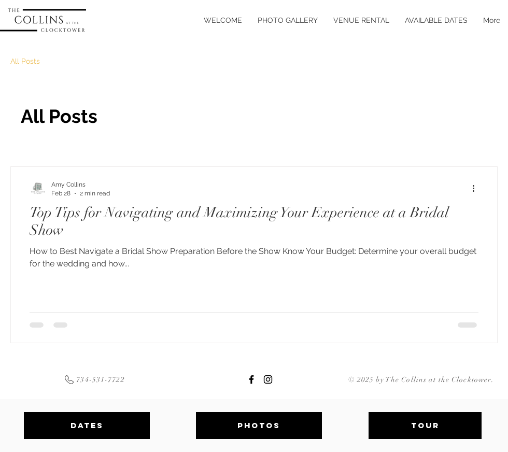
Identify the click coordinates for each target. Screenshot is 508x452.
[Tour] (425, 425)
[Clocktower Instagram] (268, 379)
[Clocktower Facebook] (251, 379)
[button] (361, 20)
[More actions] (477, 188)
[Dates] (87, 425)
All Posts (25, 61)
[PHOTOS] (259, 425)
